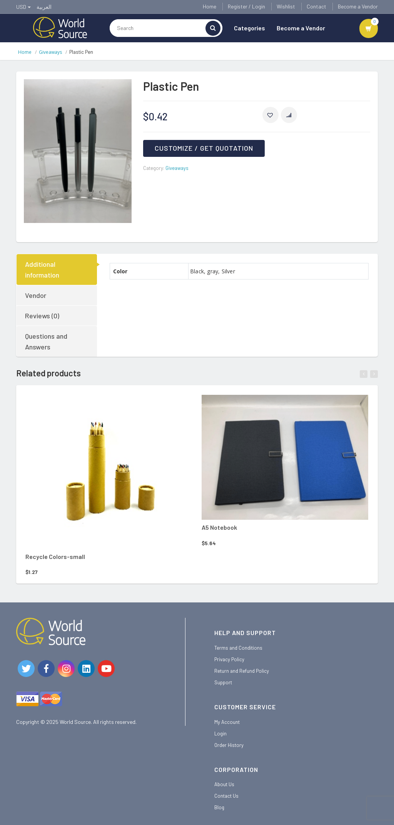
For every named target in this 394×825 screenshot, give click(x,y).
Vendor (35, 295)
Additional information (42, 269)
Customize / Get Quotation (204, 148)
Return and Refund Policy (241, 671)
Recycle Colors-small (55, 556)
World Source (75, 722)
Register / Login (246, 6)
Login (220, 733)
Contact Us (226, 796)
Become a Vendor (358, 6)
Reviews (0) (42, 315)
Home (209, 6)
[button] (270, 115)
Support (223, 682)
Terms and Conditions (238, 648)
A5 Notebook (219, 527)
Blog (219, 807)
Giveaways (50, 52)
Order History (229, 745)
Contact (316, 6)
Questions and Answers (46, 341)
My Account (227, 722)
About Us (224, 784)
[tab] (57, 269)
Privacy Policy (229, 659)
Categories (249, 28)
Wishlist (286, 6)
